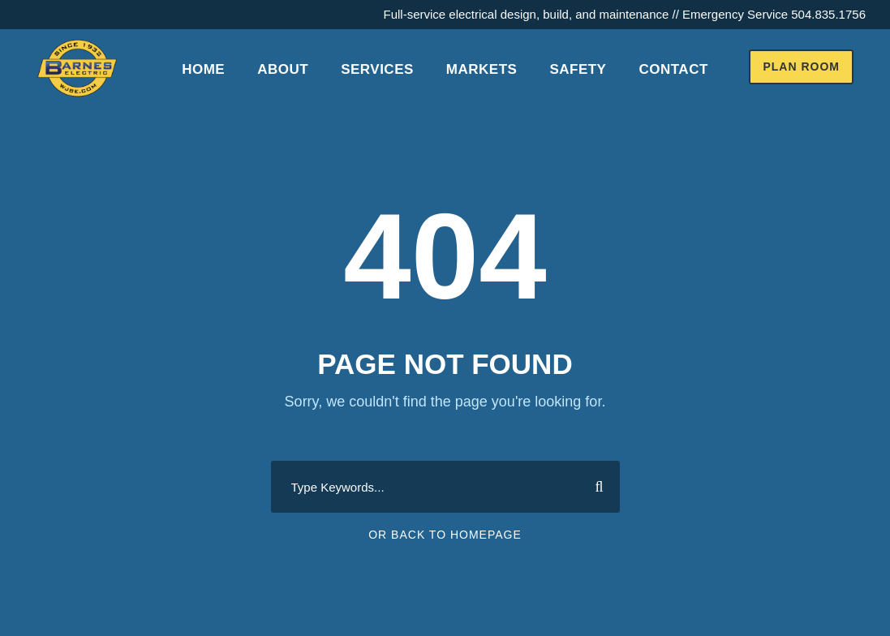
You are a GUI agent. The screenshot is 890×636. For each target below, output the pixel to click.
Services (377, 69)
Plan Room (801, 66)
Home (203, 69)
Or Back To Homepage (445, 534)
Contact (672, 69)
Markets (482, 69)
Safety (577, 69)
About (282, 69)
